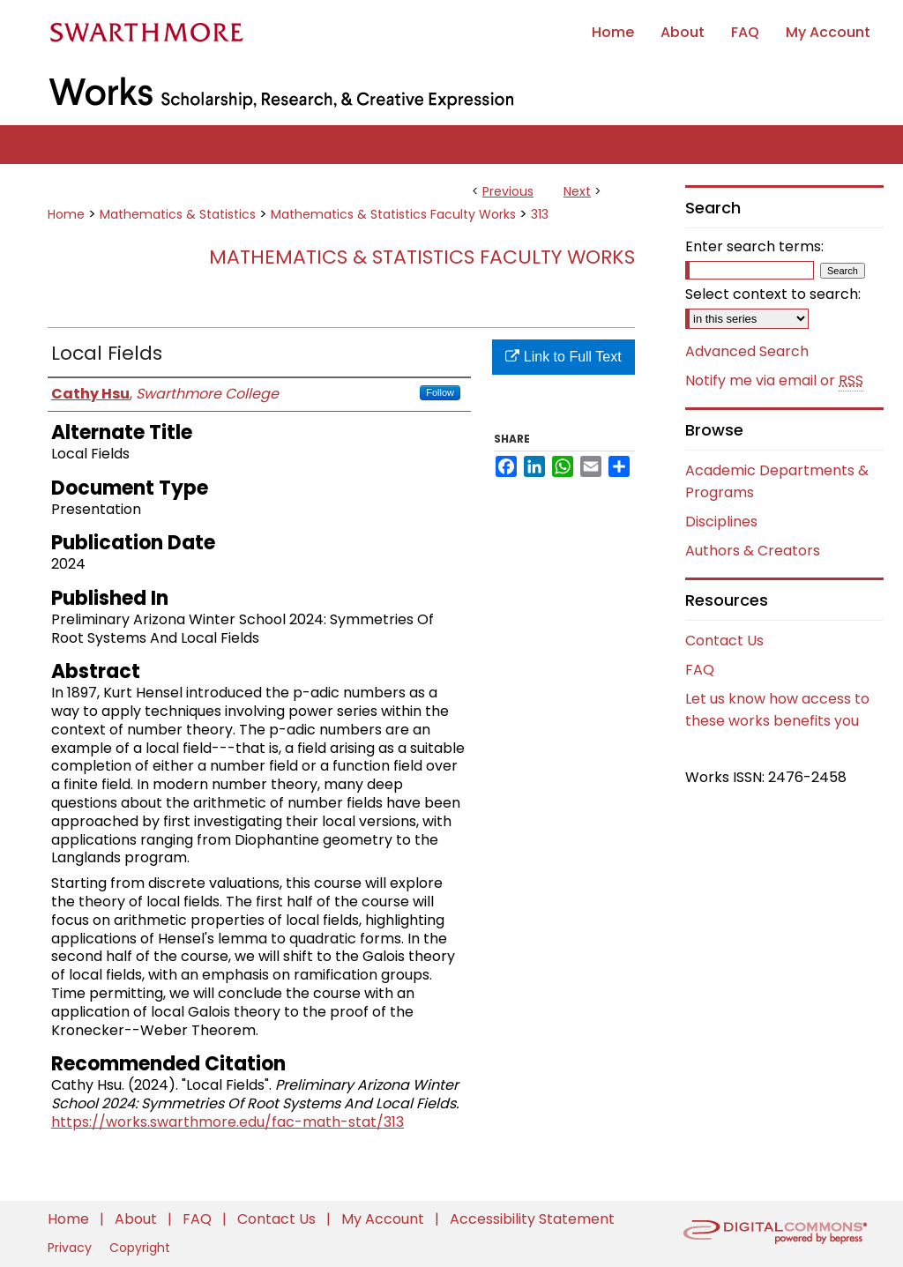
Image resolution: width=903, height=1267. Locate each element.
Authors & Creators (752, 550)
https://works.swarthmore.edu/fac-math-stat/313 (227, 1122)
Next (577, 191)
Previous (508, 191)
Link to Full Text (563, 356)
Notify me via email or (774, 380)
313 (540, 214)
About (137, 1219)
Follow (440, 392)
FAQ (699, 670)
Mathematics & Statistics (178, 214)
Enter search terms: (754, 246)
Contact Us (724, 640)
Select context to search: (773, 294)
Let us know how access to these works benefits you (777, 710)
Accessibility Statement (532, 1219)
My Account (384, 1219)
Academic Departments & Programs (777, 481)
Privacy (71, 1247)
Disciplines (721, 521)
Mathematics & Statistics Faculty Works (393, 214)
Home (66, 214)
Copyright (139, 1247)
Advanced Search (747, 351)
